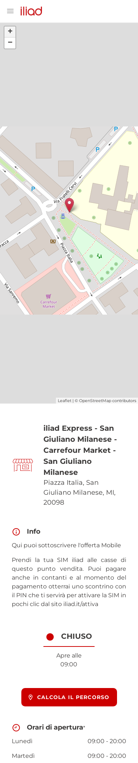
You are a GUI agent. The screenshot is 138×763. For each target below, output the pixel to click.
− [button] (10, 43)
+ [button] (10, 31)
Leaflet (64, 400)
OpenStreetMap (95, 400)
